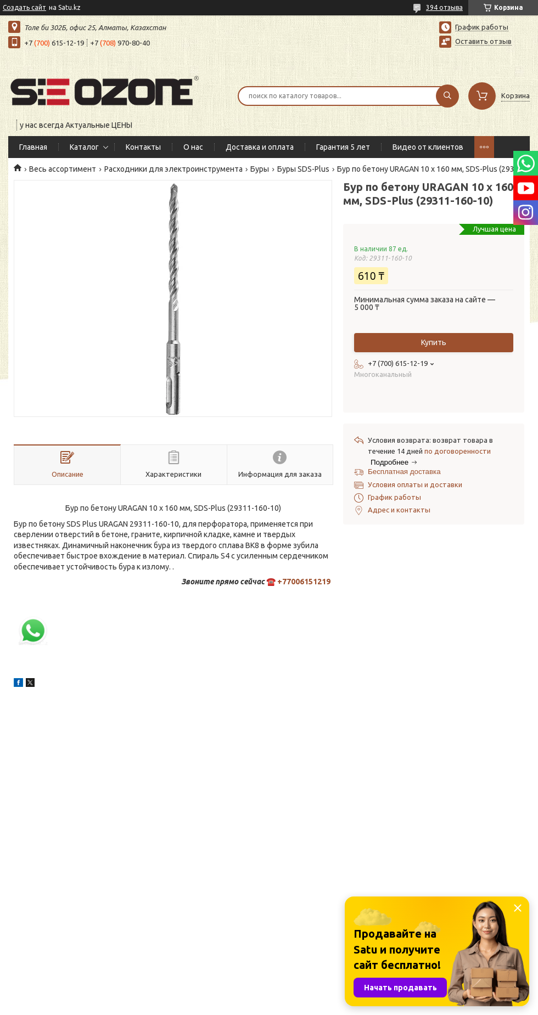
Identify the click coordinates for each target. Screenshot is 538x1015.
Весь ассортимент (62, 169)
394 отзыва (444, 7)
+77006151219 (303, 581)
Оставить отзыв (483, 41)
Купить (433, 342)
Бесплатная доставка (404, 471)
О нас (193, 147)
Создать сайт (24, 7)
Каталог (84, 147)
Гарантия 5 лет (343, 147)
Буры (259, 169)
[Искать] (447, 96)
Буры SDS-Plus (303, 169)
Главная (33, 147)
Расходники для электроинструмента (173, 169)
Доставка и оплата (260, 147)
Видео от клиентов (428, 147)
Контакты (143, 147)
